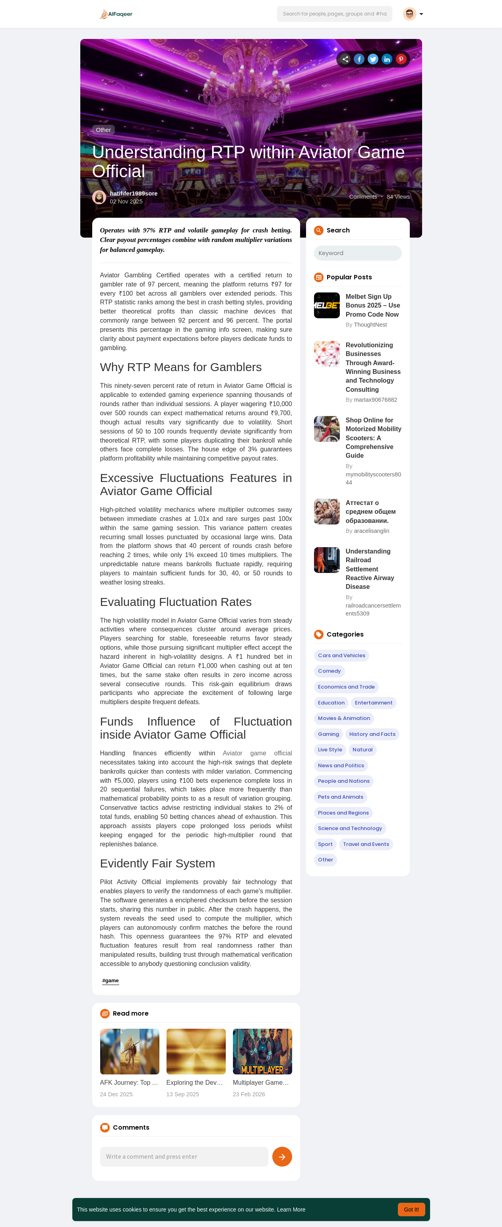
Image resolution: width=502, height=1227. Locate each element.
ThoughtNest (370, 324)
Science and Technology (350, 828)
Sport (325, 844)
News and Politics (341, 765)
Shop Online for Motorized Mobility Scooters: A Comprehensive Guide (373, 438)
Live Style (330, 749)
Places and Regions (343, 813)
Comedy (329, 671)
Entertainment (374, 702)
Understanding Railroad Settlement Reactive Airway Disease (370, 569)
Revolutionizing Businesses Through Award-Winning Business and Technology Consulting (373, 367)
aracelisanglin (372, 531)
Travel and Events (366, 844)
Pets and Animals (340, 797)
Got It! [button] (411, 1209)
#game (111, 980)
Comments (363, 197)
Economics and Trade (346, 687)
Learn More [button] (291, 1209)
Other (103, 129)
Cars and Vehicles (341, 655)
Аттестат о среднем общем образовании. (371, 511)
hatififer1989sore (134, 193)
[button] (334, 14)
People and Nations (344, 781)
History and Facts (372, 734)
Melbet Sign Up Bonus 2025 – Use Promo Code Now (373, 305)
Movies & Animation (344, 718)
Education (331, 702)
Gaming (328, 734)
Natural (363, 749)
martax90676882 (375, 400)
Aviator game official (257, 753)
